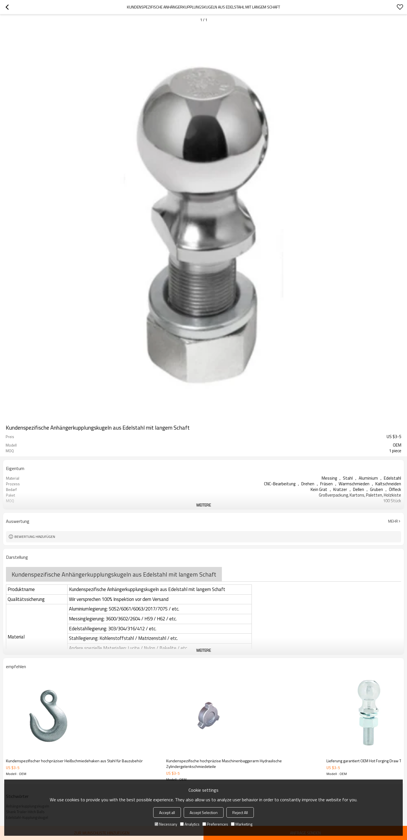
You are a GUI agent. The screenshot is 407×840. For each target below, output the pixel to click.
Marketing (241, 824)
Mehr (393, 521)
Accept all (167, 812)
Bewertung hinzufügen (34, 536)
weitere (203, 505)
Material (16, 637)
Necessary (166, 824)
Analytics (190, 824)
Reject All (240, 812)
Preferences (215, 824)
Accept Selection (204, 812)
